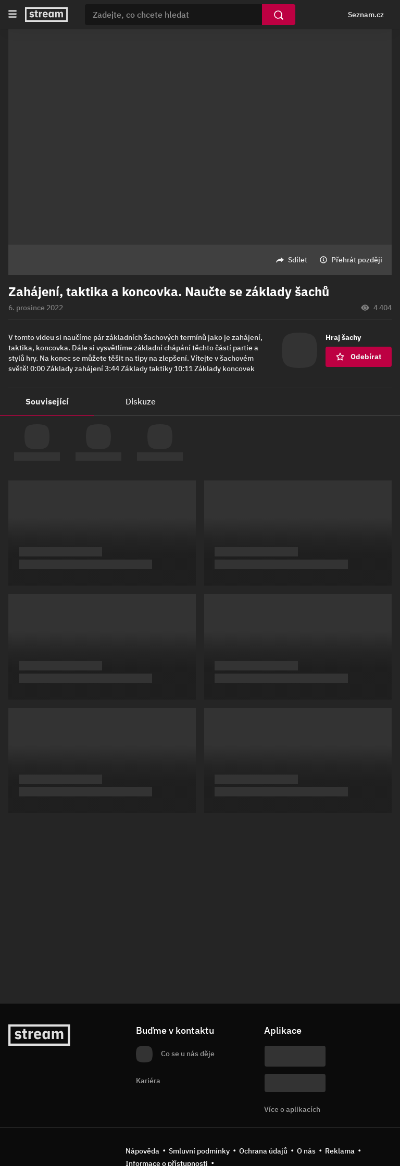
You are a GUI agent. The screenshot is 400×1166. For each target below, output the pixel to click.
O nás (306, 1151)
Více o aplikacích (292, 1109)
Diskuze (141, 401)
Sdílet (297, 259)
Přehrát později (356, 259)
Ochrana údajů (263, 1151)
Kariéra (148, 1080)
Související (47, 401)
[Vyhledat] (278, 14)
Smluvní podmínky (199, 1151)
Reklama (340, 1151)
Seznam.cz (366, 14)
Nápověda (142, 1151)
